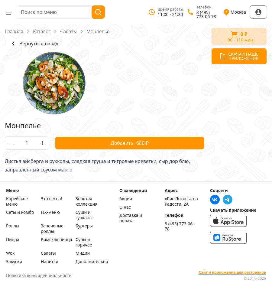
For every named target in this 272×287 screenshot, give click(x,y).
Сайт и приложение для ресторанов (232, 272)
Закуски (14, 261)
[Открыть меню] (8, 12)
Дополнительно (91, 261)
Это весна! (51, 198)
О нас (125, 207)
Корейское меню (17, 201)
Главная (14, 31)
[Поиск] (98, 12)
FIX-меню (50, 212)
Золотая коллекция (86, 201)
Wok (10, 253)
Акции (125, 198)
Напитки (49, 261)
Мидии (83, 253)
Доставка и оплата (130, 218)
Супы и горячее (84, 242)
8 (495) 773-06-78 (179, 226)
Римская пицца (56, 239)
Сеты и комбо (20, 212)
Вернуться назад (34, 43)
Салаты (68, 31)
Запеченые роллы (52, 228)
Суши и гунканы (84, 215)
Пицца (12, 239)
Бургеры (84, 226)
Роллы (12, 226)
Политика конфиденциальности (39, 275)
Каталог (41, 31)
